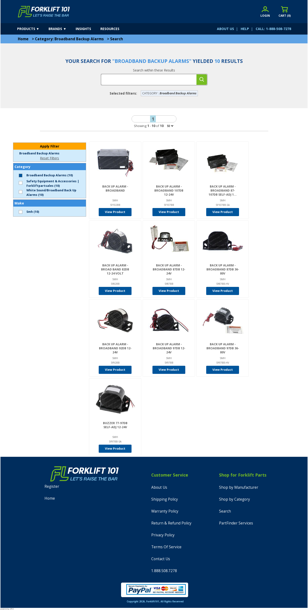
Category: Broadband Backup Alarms (69, 38)
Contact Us (160, 558)
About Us (159, 487)
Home (23, 38)
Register (51, 486)
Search (116, 38)
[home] (44, 12)
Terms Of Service (166, 546)
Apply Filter (49, 146)
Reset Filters (49, 158)
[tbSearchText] (148, 79)
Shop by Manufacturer (238, 487)
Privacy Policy (163, 535)
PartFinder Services (236, 523)
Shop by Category (234, 499)
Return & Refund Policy (171, 523)
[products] (32, 29)
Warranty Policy (164, 511)
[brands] (62, 29)
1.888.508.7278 (164, 570)
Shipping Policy (164, 499)
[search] (201, 79)
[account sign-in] (265, 11)
